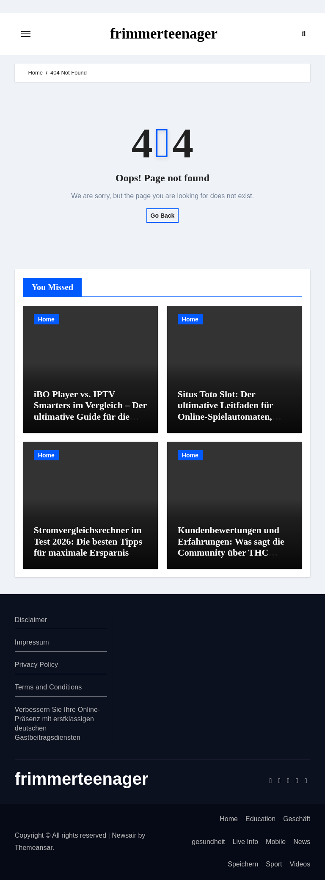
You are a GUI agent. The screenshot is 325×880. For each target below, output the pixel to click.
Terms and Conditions (48, 687)
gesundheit (208, 841)
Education (260, 818)
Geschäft (296, 818)
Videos (300, 864)
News (301, 841)
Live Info (245, 841)
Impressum (32, 642)
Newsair (124, 835)
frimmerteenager (164, 33)
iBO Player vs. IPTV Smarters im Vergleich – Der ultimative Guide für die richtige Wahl (90, 411)
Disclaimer (31, 619)
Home (46, 319)
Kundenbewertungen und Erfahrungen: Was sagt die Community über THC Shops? (231, 547)
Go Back (163, 215)
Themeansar (33, 847)
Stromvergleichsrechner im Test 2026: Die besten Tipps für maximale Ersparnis (88, 541)
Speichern (243, 864)
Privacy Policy (36, 664)
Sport (274, 864)
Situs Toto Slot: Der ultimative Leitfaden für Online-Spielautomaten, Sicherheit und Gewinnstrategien (225, 416)
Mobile (276, 841)
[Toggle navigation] (26, 34)
